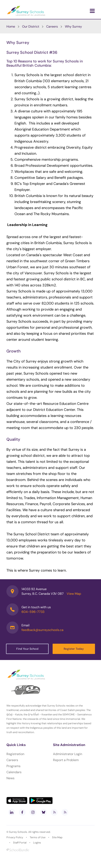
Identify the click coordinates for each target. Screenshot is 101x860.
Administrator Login (67, 754)
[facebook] (22, 812)
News (10, 778)
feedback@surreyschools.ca (42, 630)
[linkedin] (11, 812)
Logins (37, 842)
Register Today (74, 649)
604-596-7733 (32, 612)
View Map (74, 594)
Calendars (13, 772)
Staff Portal (20, 842)
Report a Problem (66, 760)
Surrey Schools (18, 832)
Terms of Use (37, 837)
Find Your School (27, 649)
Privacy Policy (14, 837)
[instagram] (33, 812)
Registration (15, 754)
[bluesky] (43, 812)
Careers (12, 760)
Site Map (57, 837)
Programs (13, 766)
